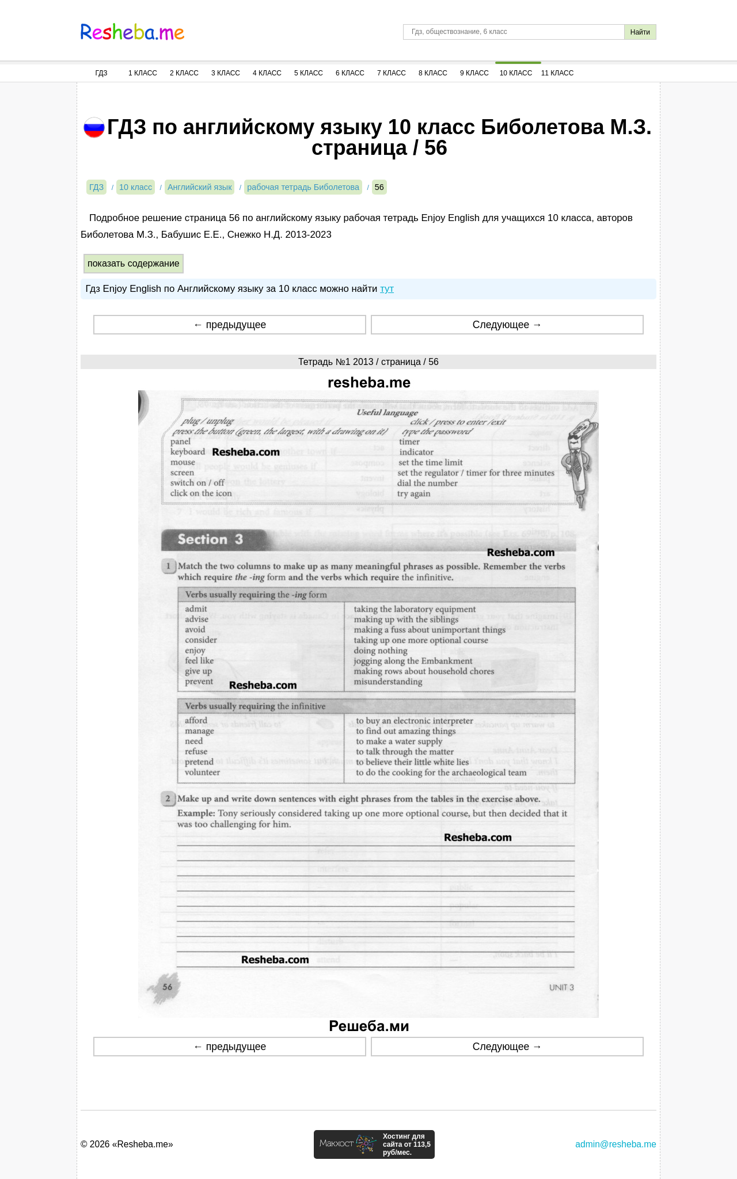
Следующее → (507, 324)
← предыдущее (229, 324)
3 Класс (225, 73)
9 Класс (474, 73)
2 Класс (184, 73)
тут (387, 288)
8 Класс (433, 73)
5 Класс (308, 73)
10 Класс (516, 73)
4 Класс (267, 73)
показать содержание (134, 263)
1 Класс (142, 73)
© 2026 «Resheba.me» (127, 1144)
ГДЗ (101, 73)
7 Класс (391, 73)
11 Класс (557, 73)
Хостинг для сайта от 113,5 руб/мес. (407, 1144)
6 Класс (350, 73)
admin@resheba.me (615, 1144)
